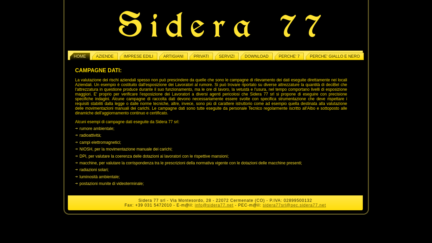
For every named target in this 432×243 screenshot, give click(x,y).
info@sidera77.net (214, 205)
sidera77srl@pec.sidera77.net (294, 205)
